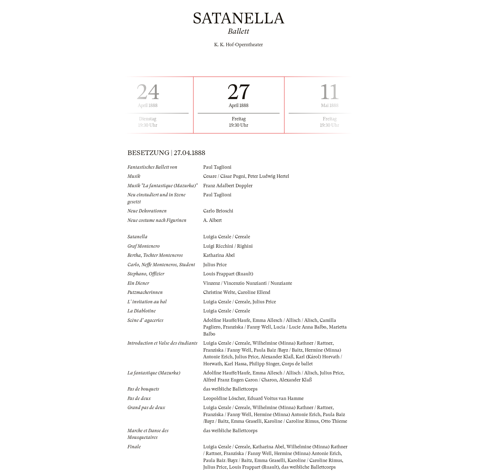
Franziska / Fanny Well (247, 327)
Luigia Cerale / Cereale (226, 236)
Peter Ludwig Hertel (268, 176)
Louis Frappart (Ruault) (228, 274)
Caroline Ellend (254, 292)
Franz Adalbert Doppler (227, 185)
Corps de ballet (297, 364)
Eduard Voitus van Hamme (275, 398)
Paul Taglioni (217, 167)
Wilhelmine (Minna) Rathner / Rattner (292, 343)
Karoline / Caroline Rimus (291, 421)
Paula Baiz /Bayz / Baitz (278, 350)
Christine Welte (219, 292)
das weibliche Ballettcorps (230, 389)
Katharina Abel (219, 255)
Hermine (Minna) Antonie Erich (287, 414)
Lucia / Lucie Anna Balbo (299, 327)
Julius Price (215, 264)
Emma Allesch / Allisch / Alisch (284, 320)
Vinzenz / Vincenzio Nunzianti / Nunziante (247, 283)
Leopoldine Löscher (224, 398)
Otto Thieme (334, 421)
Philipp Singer (264, 364)
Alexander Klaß (277, 357)
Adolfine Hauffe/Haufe (226, 320)
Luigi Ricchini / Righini (228, 246)
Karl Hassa (235, 364)
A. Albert (212, 220)
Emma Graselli (246, 421)
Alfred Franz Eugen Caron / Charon (240, 380)
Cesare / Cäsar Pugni (224, 176)
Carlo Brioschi (218, 211)
